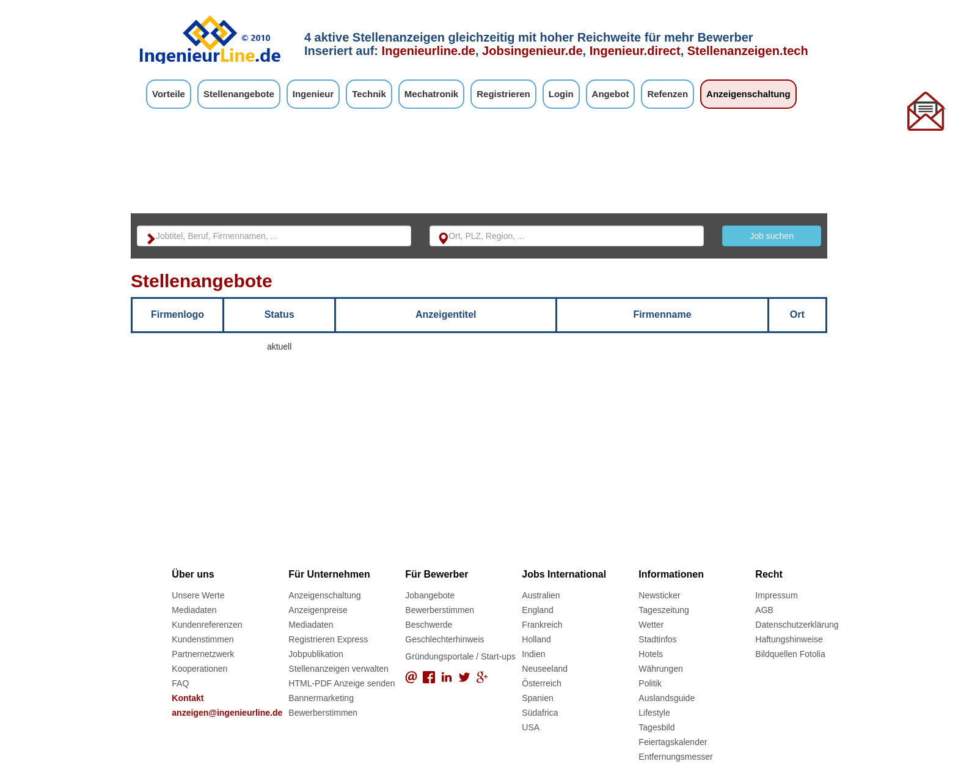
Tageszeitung (663, 610)
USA (530, 727)
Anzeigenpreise (318, 610)
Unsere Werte (198, 595)
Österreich (541, 683)
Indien (533, 654)
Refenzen (667, 94)
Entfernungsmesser (675, 757)
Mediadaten (194, 610)
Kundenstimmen (202, 639)
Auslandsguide (666, 698)
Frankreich (542, 625)
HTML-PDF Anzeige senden (341, 683)
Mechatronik (431, 94)
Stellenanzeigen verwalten (338, 669)
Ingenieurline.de (428, 50)
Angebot (610, 94)
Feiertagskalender (672, 742)
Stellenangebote (238, 94)
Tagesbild (656, 727)
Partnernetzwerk (203, 654)
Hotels (650, 654)
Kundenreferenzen (207, 625)
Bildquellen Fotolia (790, 654)
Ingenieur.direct (635, 50)
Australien (541, 595)
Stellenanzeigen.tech (747, 50)
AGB (764, 610)
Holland (536, 639)
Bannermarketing (321, 698)
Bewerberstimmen (322, 713)
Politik (649, 683)
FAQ (180, 683)
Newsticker (659, 595)
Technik (369, 94)
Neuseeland (545, 669)
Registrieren (503, 94)
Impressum (776, 595)
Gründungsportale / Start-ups (460, 656)
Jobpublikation (315, 654)
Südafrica (540, 713)
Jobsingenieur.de (532, 50)
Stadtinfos (657, 639)
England (537, 610)
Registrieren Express (328, 639)
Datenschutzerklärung (796, 625)
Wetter (651, 625)
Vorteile (168, 94)
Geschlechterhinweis (444, 639)
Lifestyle (654, 713)
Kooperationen (199, 669)
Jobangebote (430, 595)
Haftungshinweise (789, 639)
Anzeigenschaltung (748, 94)
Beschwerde (428, 625)
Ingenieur (313, 94)
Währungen (660, 669)
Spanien (537, 698)
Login (561, 94)
